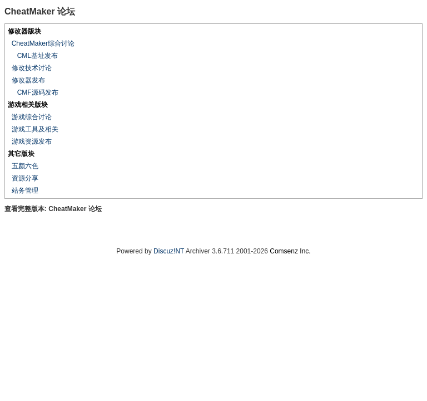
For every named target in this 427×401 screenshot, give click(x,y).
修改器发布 (28, 80)
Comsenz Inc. (290, 251)
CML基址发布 (37, 56)
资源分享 (25, 178)
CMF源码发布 (37, 92)
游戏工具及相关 (35, 129)
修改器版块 (24, 31)
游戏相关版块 (28, 105)
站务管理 (25, 190)
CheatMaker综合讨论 (43, 43)
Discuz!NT (168, 251)
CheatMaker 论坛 (74, 209)
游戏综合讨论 (32, 117)
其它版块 (21, 154)
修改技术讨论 (32, 68)
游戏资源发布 (32, 141)
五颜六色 (25, 166)
